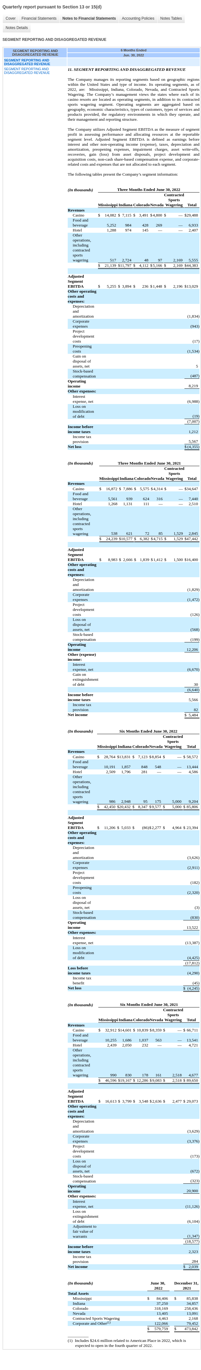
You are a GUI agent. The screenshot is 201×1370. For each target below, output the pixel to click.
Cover (11, 18)
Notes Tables (171, 18)
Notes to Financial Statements (89, 18)
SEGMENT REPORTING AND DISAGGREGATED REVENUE (27, 71)
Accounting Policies (138, 18)
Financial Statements (39, 18)
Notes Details (17, 28)
